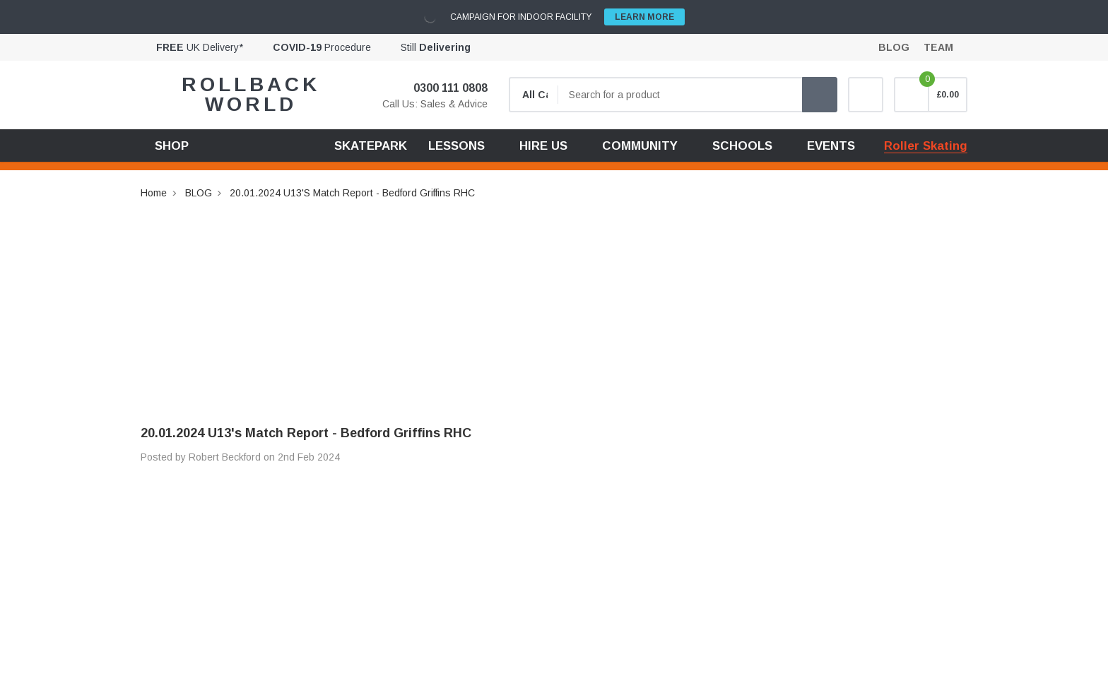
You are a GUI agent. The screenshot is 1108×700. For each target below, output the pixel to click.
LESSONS (456, 146)
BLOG (198, 192)
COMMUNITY (640, 146)
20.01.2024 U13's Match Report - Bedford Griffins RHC (352, 192)
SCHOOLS (742, 146)
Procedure (322, 47)
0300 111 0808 (442, 88)
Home (154, 192)
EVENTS (831, 146)
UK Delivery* (199, 47)
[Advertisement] (554, 300)
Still (436, 47)
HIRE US (543, 146)
